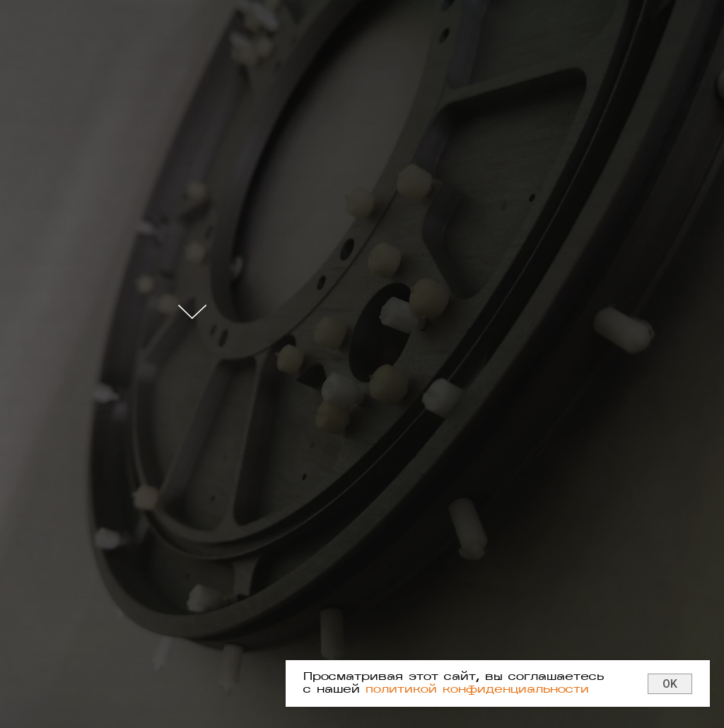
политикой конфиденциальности (477, 689)
